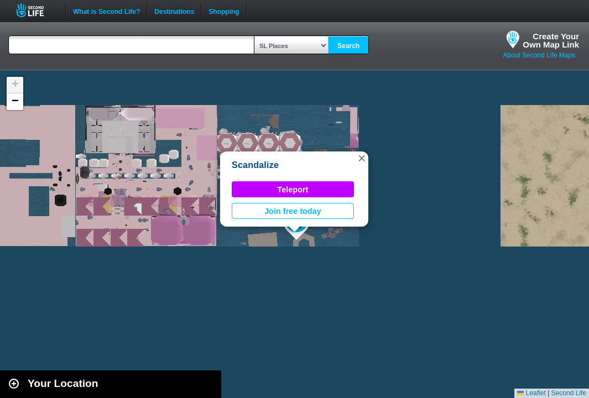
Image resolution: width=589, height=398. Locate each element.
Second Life (36, 10)
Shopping (224, 10)
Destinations (174, 10)
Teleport (293, 189)
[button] (361, 158)
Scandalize (255, 165)
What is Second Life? (106, 10)
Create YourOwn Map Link (551, 40)
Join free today (292, 211)
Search (348, 46)
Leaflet (531, 393)
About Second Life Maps (539, 55)
